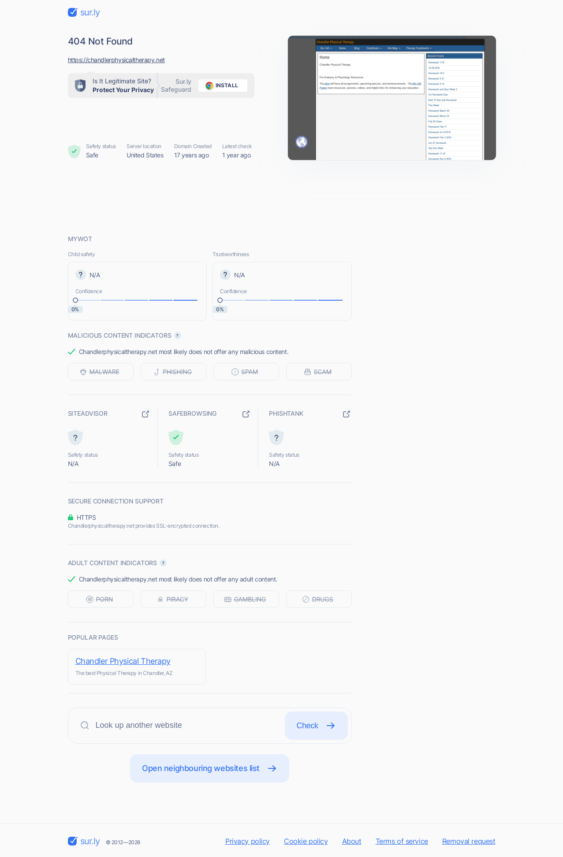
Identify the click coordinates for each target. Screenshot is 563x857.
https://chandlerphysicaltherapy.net (116, 59)
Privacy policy (247, 841)
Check (316, 725)
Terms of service (402, 841)
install (220, 85)
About (352, 841)
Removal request (469, 841)
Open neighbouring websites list (209, 768)
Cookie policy (306, 841)
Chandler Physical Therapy (123, 661)
